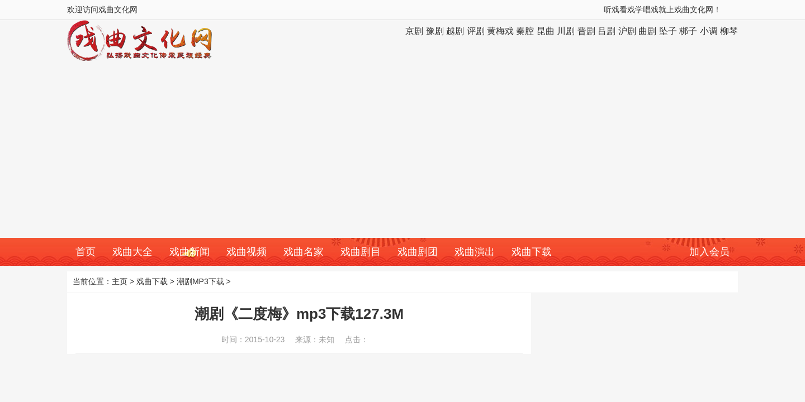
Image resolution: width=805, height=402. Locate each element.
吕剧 (606, 31)
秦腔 (525, 31)
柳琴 (729, 31)
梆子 (688, 31)
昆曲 (546, 31)
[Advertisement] (402, 154)
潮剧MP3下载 (200, 281)
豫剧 (435, 31)
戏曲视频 (246, 251)
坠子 (668, 31)
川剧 (566, 31)
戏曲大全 (132, 251)
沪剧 (627, 31)
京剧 (414, 31)
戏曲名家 (303, 251)
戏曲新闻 (189, 251)
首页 (85, 251)
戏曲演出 (474, 251)
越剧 (455, 31)
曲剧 (647, 31)
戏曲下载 (532, 251)
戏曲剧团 (417, 251)
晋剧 (586, 31)
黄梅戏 (500, 31)
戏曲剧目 (360, 251)
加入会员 (709, 251)
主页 (119, 281)
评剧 (476, 31)
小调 (709, 31)
